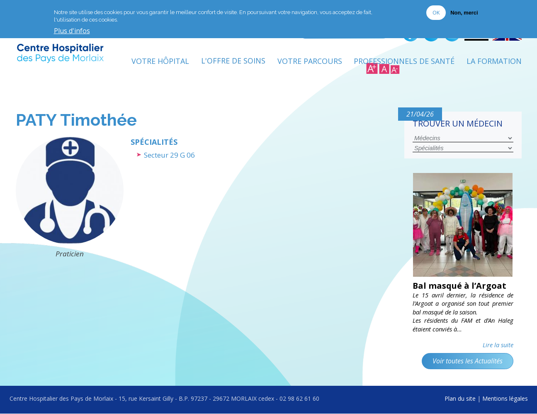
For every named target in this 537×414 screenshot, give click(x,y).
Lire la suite (498, 345)
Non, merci (464, 12)
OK (436, 12)
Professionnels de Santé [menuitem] (404, 61)
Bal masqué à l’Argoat (460, 285)
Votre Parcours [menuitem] (309, 61)
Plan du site (460, 398)
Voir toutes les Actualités (468, 360)
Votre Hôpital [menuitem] (160, 61)
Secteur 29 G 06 (169, 155)
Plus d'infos (72, 31)
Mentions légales (505, 398)
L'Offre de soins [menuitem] (233, 61)
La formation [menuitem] (494, 61)
